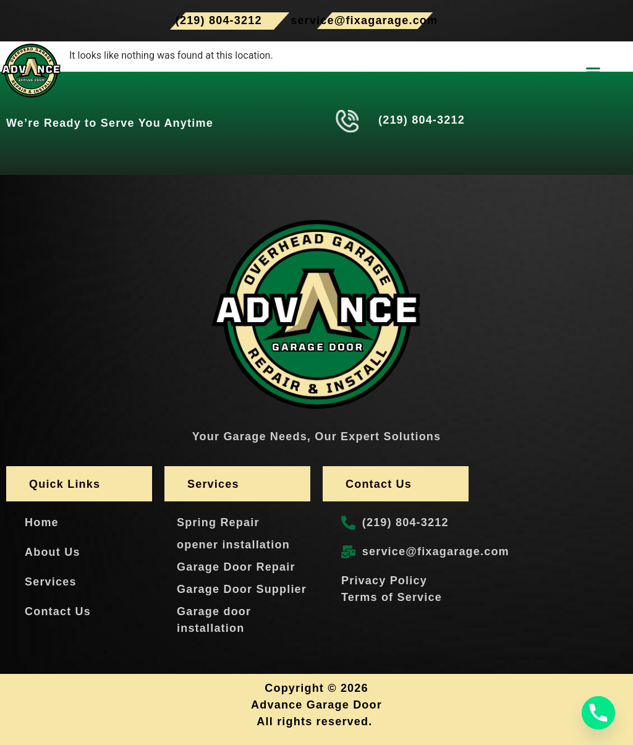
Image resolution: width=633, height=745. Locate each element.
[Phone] (598, 713)
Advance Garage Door (316, 705)
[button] (593, 72)
